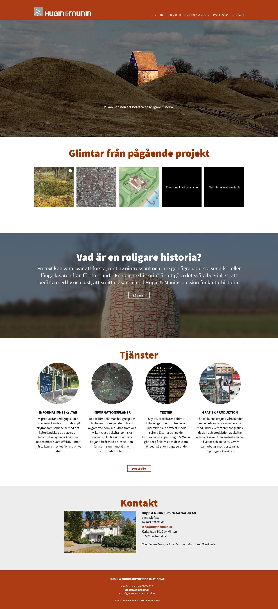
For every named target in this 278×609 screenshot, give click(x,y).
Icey (157, 600)
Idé (162, 15)
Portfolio (220, 15)
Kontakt (238, 15)
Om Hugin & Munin (197, 15)
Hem (154, 15)
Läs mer (139, 295)
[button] (54, 187)
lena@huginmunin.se (157, 527)
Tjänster (174, 15)
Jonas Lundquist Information (137, 600)
